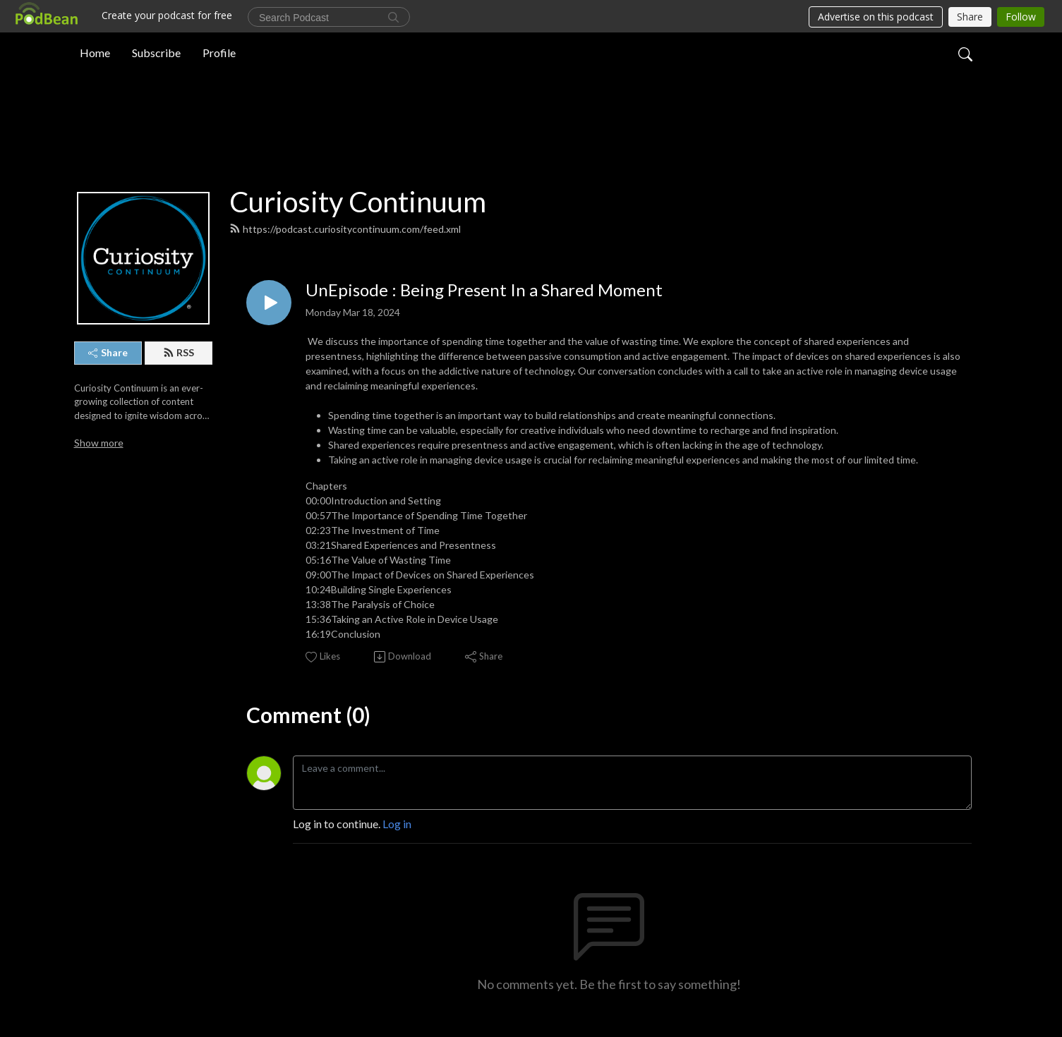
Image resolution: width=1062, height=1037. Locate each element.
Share (108, 352)
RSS (178, 352)
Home (95, 52)
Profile (219, 52)
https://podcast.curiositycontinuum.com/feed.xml (345, 229)
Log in (396, 823)
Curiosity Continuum (357, 202)
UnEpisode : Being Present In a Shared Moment (484, 290)
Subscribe (156, 52)
